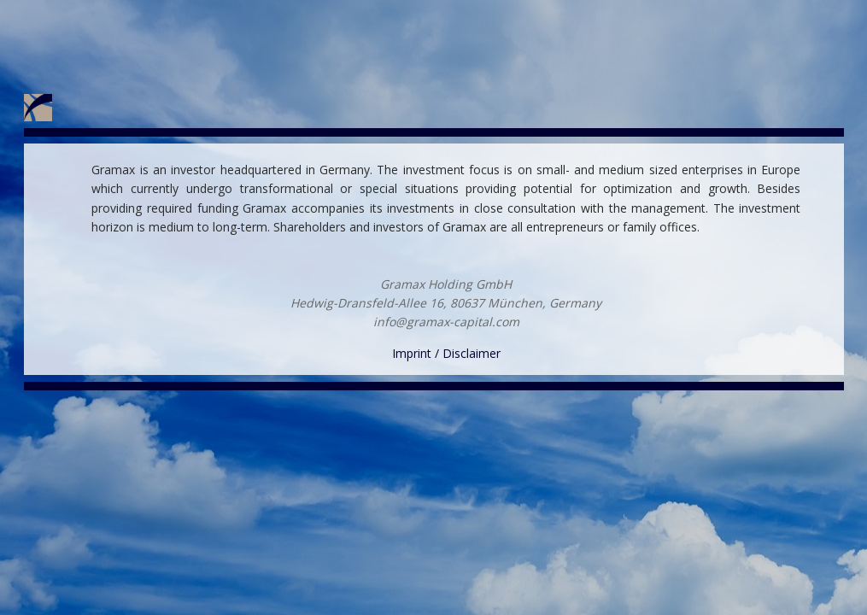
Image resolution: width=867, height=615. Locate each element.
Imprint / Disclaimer (446, 353)
